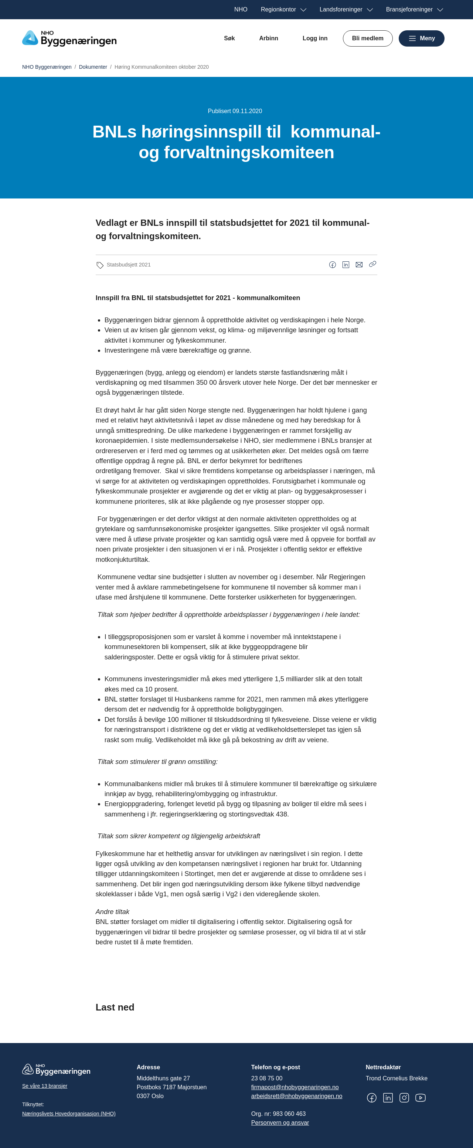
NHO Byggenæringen (47, 67)
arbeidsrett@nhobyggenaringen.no (297, 1096)
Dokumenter (93, 67)
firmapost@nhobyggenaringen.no (295, 1087)
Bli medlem (368, 38)
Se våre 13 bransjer (44, 1086)
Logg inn (315, 38)
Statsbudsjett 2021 (129, 265)
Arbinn (269, 38)
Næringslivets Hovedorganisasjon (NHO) (69, 1114)
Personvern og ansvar (280, 1123)
